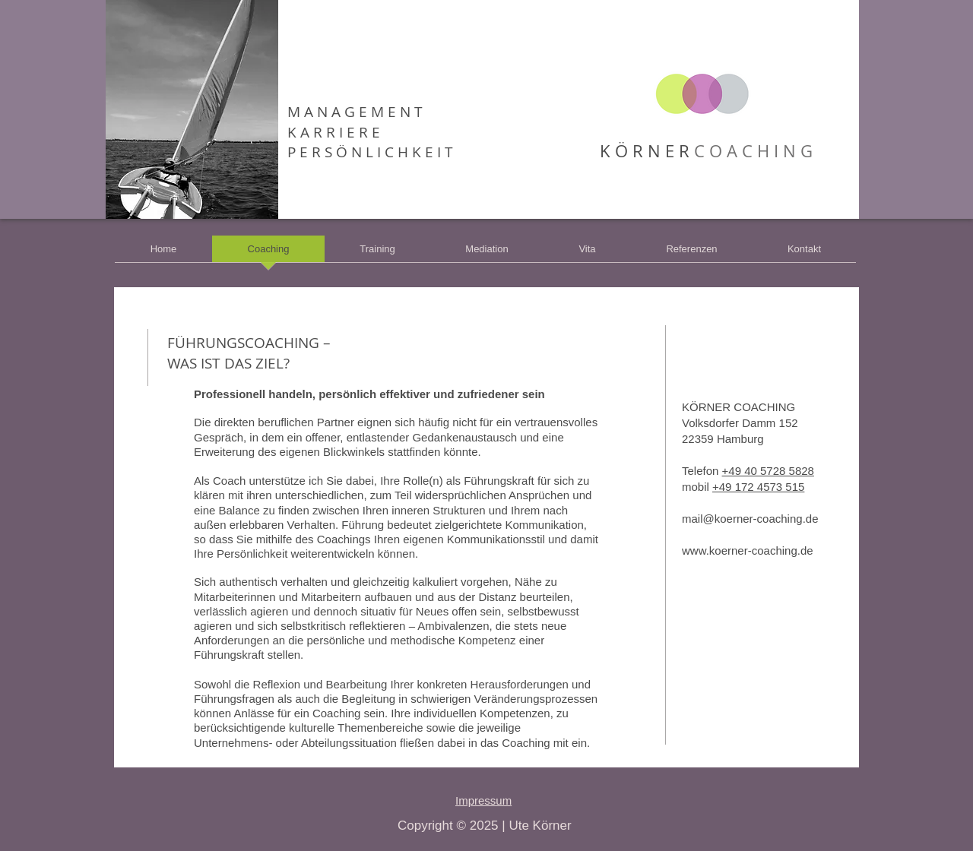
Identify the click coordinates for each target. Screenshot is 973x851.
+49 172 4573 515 (758, 486)
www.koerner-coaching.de (747, 550)
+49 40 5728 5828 (768, 470)
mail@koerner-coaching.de (750, 518)
